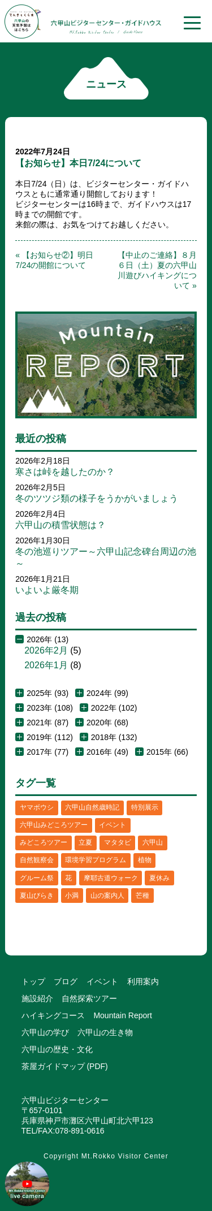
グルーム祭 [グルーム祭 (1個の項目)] (37, 878)
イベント (102, 981)
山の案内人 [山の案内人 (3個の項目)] (107, 895)
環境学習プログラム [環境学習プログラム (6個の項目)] (95, 860)
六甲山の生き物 (105, 1032)
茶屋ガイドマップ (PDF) (64, 1066)
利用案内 (143, 981)
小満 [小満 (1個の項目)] (72, 895)
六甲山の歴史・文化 (57, 1049)
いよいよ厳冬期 (47, 590)
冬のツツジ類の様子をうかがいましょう (96, 498)
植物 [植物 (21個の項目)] (145, 860)
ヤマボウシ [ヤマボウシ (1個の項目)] (37, 807)
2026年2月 (46, 650)
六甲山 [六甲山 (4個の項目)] (152, 842)
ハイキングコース (53, 1015)
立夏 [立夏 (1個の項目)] (85, 842)
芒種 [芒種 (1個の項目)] (142, 895)
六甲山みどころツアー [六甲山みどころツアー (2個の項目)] (54, 825)
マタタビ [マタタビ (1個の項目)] (117, 842)
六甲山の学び (45, 1032)
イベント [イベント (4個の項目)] (112, 825)
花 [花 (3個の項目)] (68, 878)
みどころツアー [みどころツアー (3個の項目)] (43, 842)
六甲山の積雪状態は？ (60, 525)
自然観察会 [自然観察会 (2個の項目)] (37, 860)
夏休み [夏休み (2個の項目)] (159, 878)
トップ (33, 981)
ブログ (65, 981)
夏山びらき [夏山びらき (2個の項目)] (37, 895)
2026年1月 (46, 665)
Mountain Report (122, 1015)
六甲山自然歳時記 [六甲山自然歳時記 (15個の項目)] (92, 807)
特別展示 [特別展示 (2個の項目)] (144, 807)
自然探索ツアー (89, 998)
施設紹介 (37, 998)
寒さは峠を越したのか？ (65, 472)
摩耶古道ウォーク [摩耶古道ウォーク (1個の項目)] (111, 878)
